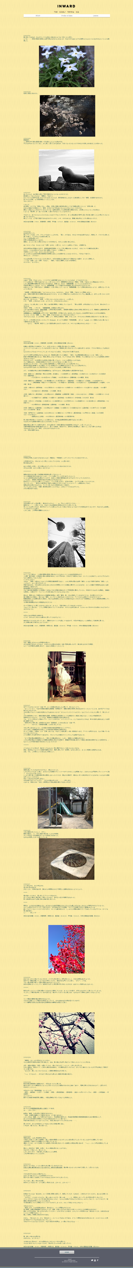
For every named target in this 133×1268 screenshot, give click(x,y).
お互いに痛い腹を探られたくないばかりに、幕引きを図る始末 (43, 1167)
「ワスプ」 (78, 313)
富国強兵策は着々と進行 (39, 1108)
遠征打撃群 (43, 309)
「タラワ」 (69, 313)
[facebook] (98, 1260)
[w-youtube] (95, 1260)
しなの (87, 320)
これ (25, 280)
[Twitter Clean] (92, 1260)
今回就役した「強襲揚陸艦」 (33, 313)
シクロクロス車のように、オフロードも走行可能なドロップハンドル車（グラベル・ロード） (58, 905)
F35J (52, 320)
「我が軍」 (88, 294)
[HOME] (66, 1252)
